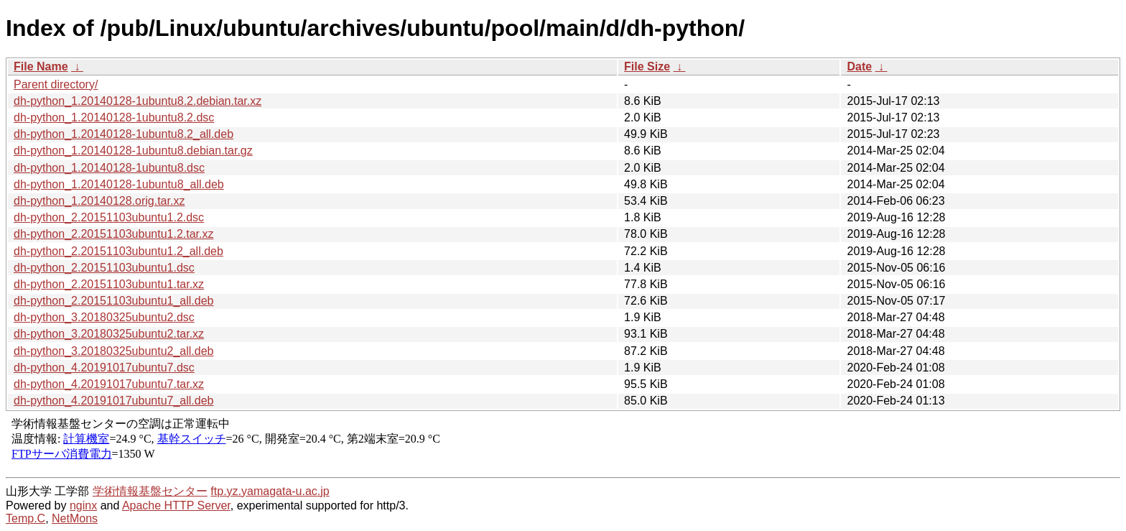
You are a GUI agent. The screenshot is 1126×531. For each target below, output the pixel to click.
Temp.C (25, 518)
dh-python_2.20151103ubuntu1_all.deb (113, 301)
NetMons (75, 518)
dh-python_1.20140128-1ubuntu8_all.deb (119, 184)
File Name (41, 66)
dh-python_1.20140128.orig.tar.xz (99, 201)
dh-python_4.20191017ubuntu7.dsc (104, 367)
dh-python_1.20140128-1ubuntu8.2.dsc (114, 117)
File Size (647, 66)
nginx (83, 505)
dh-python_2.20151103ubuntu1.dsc (104, 268)
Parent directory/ (56, 84)
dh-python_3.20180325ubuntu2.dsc (104, 317)
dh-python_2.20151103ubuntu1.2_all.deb (118, 251)
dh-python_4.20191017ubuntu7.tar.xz (109, 384)
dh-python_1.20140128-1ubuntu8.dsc (109, 168)
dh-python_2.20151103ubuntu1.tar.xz (109, 284)
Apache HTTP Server (176, 505)
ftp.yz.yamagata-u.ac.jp (269, 491)
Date (859, 66)
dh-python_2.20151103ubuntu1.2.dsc (109, 217)
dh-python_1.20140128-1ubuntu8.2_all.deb (123, 134)
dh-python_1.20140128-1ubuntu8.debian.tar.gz (133, 150)
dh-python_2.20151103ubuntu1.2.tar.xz (113, 234)
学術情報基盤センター (150, 491)
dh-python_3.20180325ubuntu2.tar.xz (109, 334)
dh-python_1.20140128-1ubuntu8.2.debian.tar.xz (137, 101)
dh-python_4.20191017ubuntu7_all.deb (113, 400)
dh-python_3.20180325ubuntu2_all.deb (113, 351)
